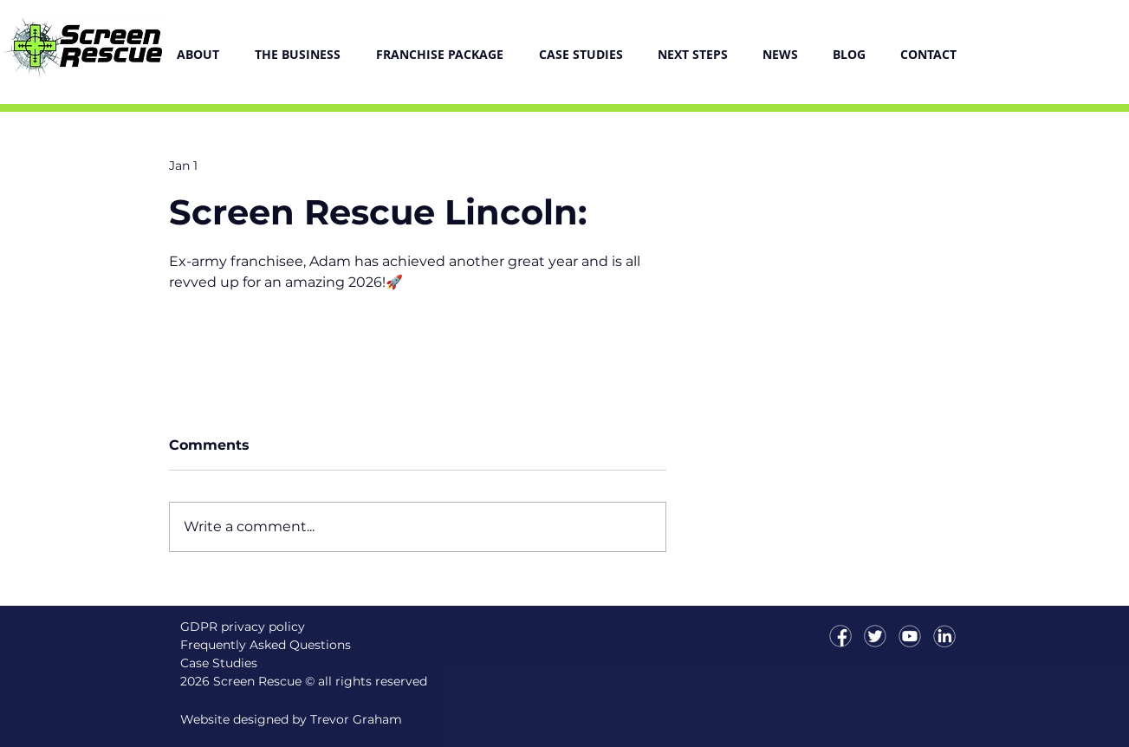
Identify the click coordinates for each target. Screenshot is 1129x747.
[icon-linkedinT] (944, 636)
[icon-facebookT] (840, 636)
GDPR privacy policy (242, 626)
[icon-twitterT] (875, 636)
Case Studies (218, 663)
